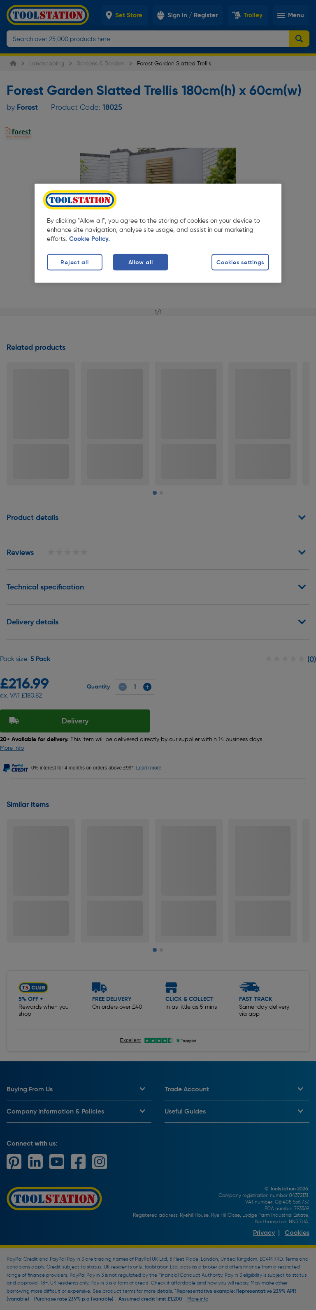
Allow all (140, 262)
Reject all (74, 262)
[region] (158, 233)
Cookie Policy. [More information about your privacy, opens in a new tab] (89, 239)
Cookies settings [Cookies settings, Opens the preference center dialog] (240, 262)
